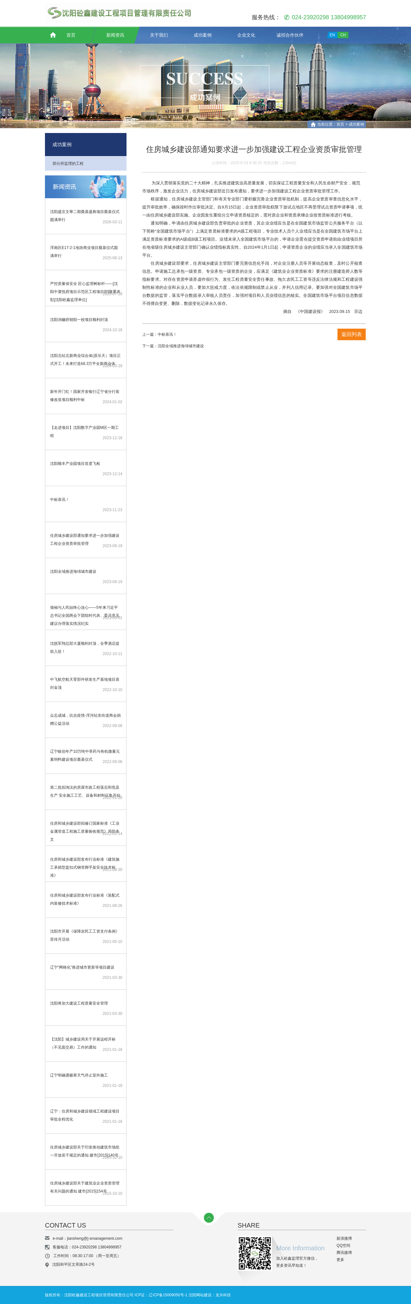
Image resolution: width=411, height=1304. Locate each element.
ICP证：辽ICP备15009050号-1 (161, 1295)
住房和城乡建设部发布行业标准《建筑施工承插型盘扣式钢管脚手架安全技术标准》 (84, 867)
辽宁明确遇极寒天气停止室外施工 (79, 1075)
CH (343, 35)
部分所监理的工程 (68, 163)
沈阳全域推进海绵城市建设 (73, 571)
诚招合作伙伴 (289, 35)
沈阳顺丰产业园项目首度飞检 (75, 463)
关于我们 (159, 35)
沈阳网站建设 (200, 1295)
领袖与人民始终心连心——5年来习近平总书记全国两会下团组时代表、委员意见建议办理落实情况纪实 (84, 615)
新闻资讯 (115, 35)
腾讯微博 (344, 1252)
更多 (340, 1259)
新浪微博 (344, 1238)
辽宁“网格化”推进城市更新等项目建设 (82, 967)
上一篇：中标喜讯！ (159, 334)
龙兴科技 (223, 1295)
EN (332, 35)
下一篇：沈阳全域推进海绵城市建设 (173, 346)
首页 (70, 35)
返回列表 (351, 334)
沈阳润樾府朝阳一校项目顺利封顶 (79, 319)
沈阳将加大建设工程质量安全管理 (79, 1003)
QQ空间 (343, 1245)
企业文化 (246, 35)
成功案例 (203, 35)
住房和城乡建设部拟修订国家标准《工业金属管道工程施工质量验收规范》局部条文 (84, 831)
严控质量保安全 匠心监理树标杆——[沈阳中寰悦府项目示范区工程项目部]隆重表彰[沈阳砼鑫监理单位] (85, 291)
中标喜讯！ (59, 499)
